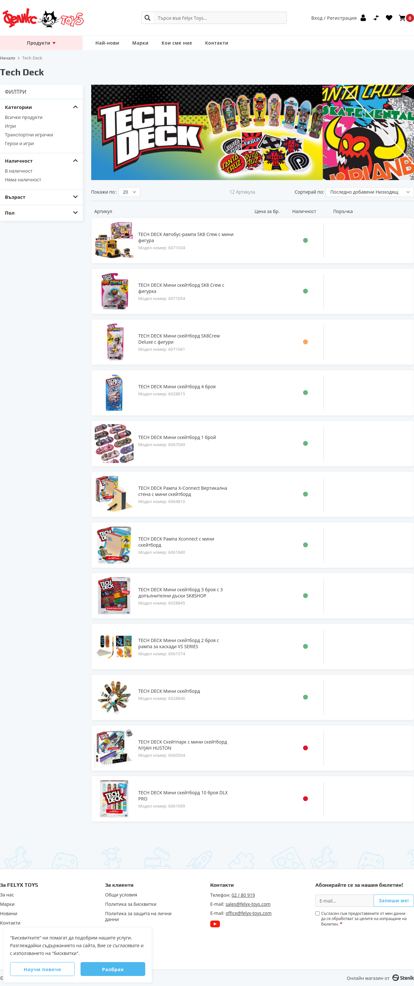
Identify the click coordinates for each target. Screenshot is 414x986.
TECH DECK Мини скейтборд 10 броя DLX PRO (183, 795)
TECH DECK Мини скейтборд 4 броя (177, 386)
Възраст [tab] (15, 197)
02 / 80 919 (243, 895)
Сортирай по (309, 192)
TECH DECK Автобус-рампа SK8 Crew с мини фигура (186, 237)
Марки (140, 43)
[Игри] (41, 126)
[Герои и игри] (41, 143)
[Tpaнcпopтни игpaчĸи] (41, 135)
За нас (7, 895)
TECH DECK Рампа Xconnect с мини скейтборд (176, 542)
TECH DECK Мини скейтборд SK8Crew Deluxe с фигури (179, 339)
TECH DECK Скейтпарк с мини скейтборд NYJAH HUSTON (182, 745)
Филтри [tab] (16, 91)
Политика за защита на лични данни (138, 916)
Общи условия (121, 895)
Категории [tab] (18, 107)
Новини (8, 913)
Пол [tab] (10, 213)
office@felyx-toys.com (248, 913)
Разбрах (113, 969)
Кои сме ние (176, 43)
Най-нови (107, 43)
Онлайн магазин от (368, 978)
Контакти (216, 43)
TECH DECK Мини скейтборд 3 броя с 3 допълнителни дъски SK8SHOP (180, 592)
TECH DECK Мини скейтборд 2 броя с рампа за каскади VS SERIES (178, 643)
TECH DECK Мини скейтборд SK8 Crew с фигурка (181, 288)
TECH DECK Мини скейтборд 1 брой (177, 437)
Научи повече (42, 969)
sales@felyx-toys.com (247, 904)
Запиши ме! (394, 900)
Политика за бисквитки (131, 904)
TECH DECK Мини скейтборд (169, 691)
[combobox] (214, 18)
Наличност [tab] (19, 161)
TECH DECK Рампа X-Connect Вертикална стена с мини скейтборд (182, 491)
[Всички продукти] (41, 117)
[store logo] (43, 17)
